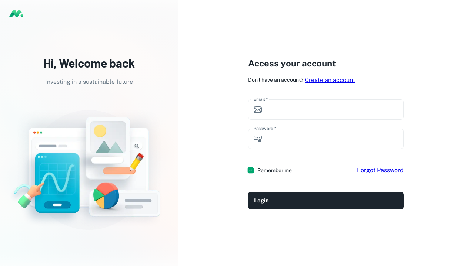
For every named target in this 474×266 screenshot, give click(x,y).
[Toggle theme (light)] (463, 13)
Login (326, 200)
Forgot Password (380, 170)
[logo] (16, 13)
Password (264, 128)
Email (260, 99)
